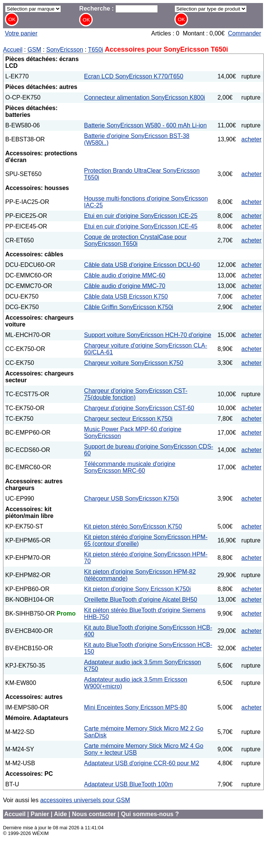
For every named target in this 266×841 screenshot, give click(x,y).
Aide (60, 814)
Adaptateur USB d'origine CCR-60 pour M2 (141, 763)
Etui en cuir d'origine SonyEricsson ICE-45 (140, 226)
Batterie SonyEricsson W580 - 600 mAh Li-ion (145, 125)
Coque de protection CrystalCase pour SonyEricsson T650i (135, 240)
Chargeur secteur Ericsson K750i (128, 418)
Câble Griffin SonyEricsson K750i (128, 307)
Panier (40, 814)
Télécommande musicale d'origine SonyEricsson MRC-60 (129, 467)
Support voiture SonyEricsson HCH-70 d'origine (147, 335)
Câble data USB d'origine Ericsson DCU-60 (142, 265)
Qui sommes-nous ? (150, 814)
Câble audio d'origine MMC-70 (124, 286)
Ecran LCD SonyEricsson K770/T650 (133, 76)
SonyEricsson (64, 49)
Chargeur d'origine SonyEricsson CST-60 (139, 408)
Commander (244, 33)
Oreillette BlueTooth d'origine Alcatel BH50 (140, 599)
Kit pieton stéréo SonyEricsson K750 (133, 526)
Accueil (13, 49)
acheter (251, 139)
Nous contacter (94, 814)
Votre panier (21, 33)
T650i (95, 49)
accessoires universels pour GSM (85, 800)
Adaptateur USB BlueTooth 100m (128, 784)
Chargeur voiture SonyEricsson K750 (133, 363)
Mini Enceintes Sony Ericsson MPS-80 (135, 707)
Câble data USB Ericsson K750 (126, 296)
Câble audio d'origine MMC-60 (124, 275)
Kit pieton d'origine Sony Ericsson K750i (137, 589)
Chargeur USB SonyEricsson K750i (131, 498)
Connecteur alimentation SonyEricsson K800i (144, 97)
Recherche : (118, 8)
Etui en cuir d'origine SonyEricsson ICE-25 (140, 216)
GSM (34, 49)
